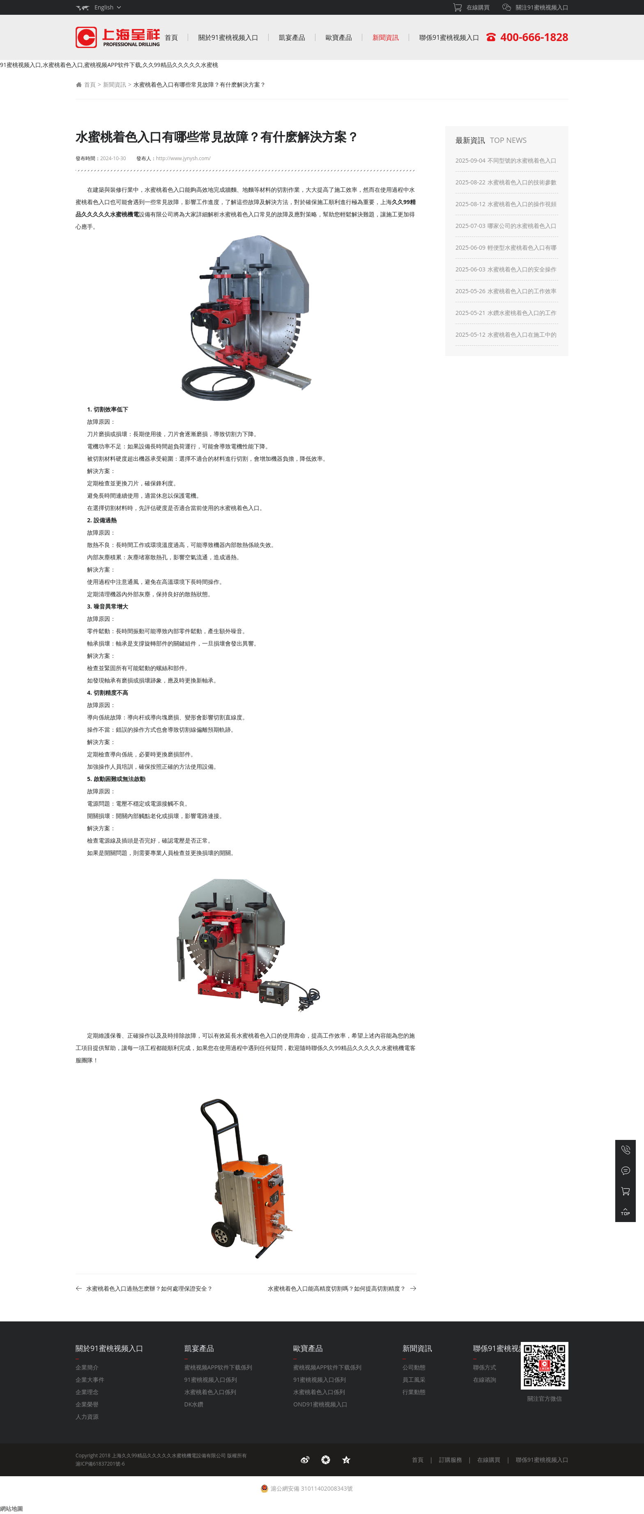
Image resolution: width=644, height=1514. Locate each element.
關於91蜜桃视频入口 (228, 37)
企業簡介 (87, 1367)
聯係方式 (484, 1367)
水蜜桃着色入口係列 (210, 1392)
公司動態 (414, 1367)
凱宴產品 (292, 37)
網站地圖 (11, 1508)
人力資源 (87, 1416)
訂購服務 (450, 1459)
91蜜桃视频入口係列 (210, 1379)
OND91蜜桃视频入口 (320, 1404)
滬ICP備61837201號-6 (100, 1463)
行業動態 (414, 1392)
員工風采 (414, 1379)
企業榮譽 (87, 1404)
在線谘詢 (484, 1379)
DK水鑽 (194, 1404)
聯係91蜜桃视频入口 (449, 37)
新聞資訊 (386, 37)
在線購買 (488, 1459)
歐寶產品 (339, 37)
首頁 (171, 37)
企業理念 (87, 1392)
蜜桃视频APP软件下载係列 (218, 1367)
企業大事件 (90, 1379)
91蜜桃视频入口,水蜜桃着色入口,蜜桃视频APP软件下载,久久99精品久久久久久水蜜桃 (109, 65)
